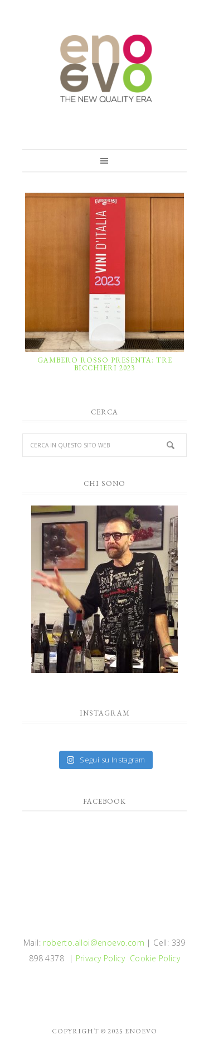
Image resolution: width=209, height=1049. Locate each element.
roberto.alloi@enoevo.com (93, 942)
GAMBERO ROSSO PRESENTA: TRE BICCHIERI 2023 (104, 364)
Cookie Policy (155, 958)
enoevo (104, 69)
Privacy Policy (100, 958)
